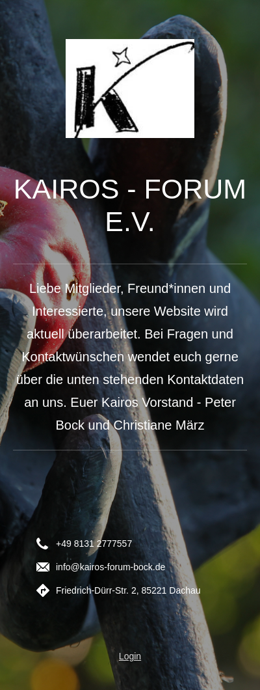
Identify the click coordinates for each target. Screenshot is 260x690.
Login (130, 656)
